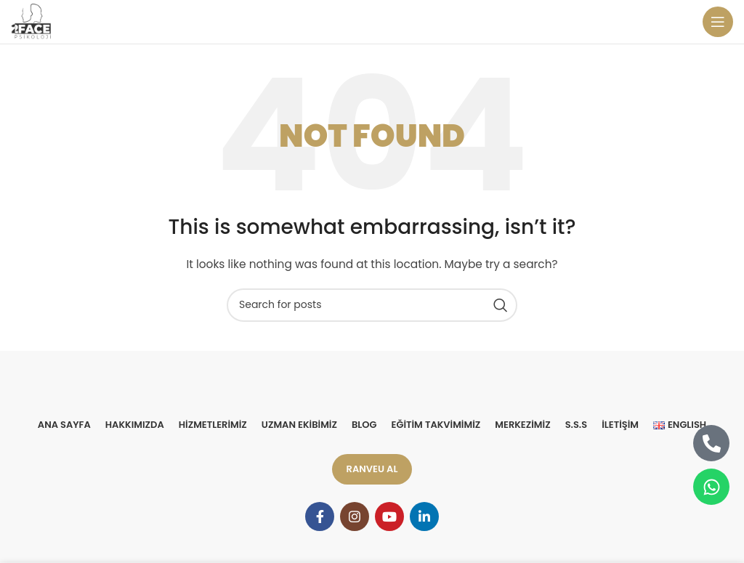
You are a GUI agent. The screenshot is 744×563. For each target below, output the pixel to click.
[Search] (372, 305)
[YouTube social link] (389, 516)
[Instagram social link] (354, 516)
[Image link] (372, 388)
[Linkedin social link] (424, 516)
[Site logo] (32, 21)
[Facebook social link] (319, 516)
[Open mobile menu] (717, 21)
